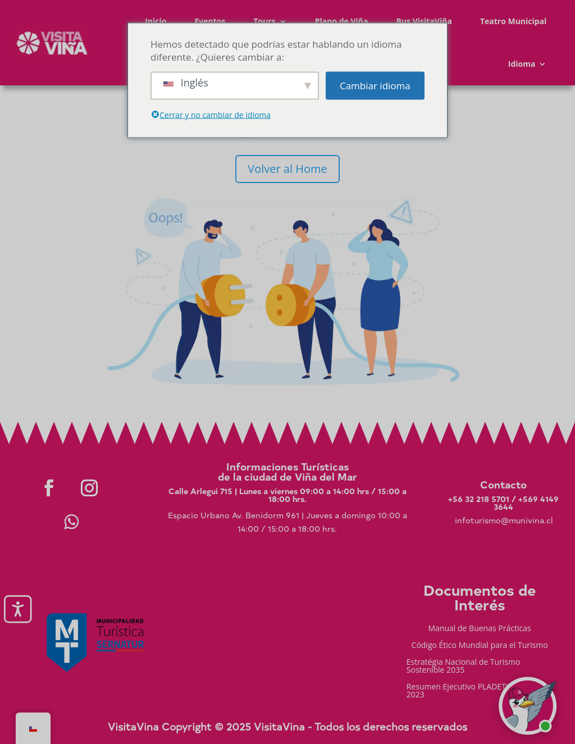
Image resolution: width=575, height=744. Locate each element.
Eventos (209, 21)
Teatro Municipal (513, 21)
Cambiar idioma (375, 85)
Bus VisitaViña (424, 21)
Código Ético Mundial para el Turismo (480, 645)
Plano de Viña (341, 21)
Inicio (155, 21)
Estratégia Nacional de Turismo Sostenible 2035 (464, 666)
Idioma (522, 63)
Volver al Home (287, 168)
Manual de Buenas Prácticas (479, 628)
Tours (264, 21)
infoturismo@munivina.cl (504, 520)
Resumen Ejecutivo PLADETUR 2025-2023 (473, 691)
